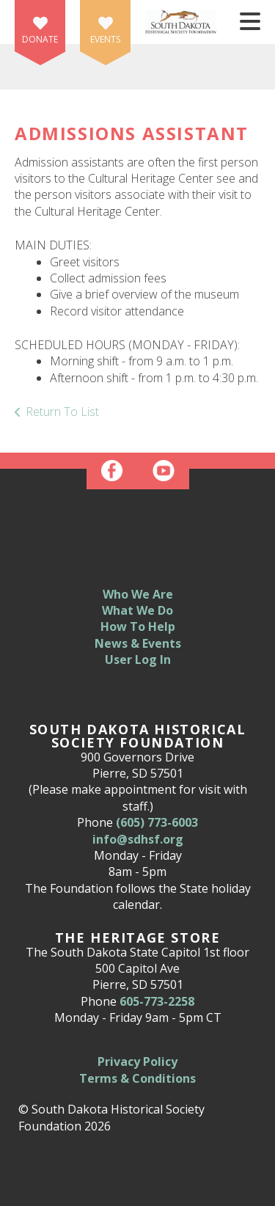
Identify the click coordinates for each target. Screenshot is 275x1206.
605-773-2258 (157, 1001)
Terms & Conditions (137, 1078)
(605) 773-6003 (157, 822)
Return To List (62, 411)
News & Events (138, 643)
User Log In (138, 659)
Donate (40, 39)
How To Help (137, 626)
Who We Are (138, 594)
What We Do (137, 610)
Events (105, 39)
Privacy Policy (137, 1061)
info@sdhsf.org (137, 839)
